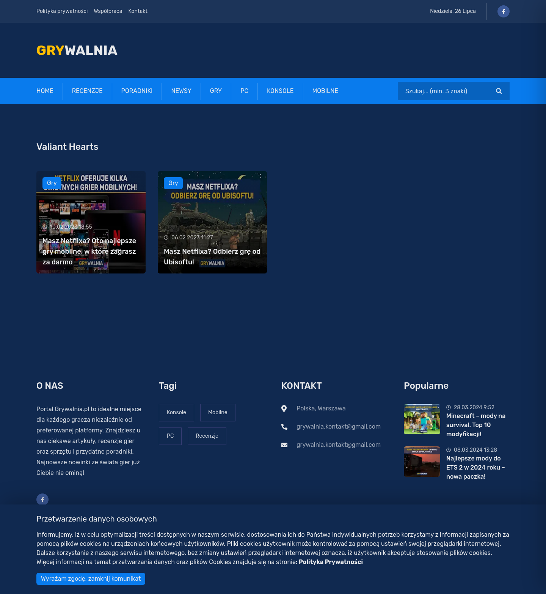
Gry (216, 90)
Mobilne (325, 90)
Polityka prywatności (62, 11)
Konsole (280, 90)
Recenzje (87, 90)
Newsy (181, 90)
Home (44, 90)
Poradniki (137, 90)
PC (244, 90)
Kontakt (138, 11)
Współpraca (108, 11)
